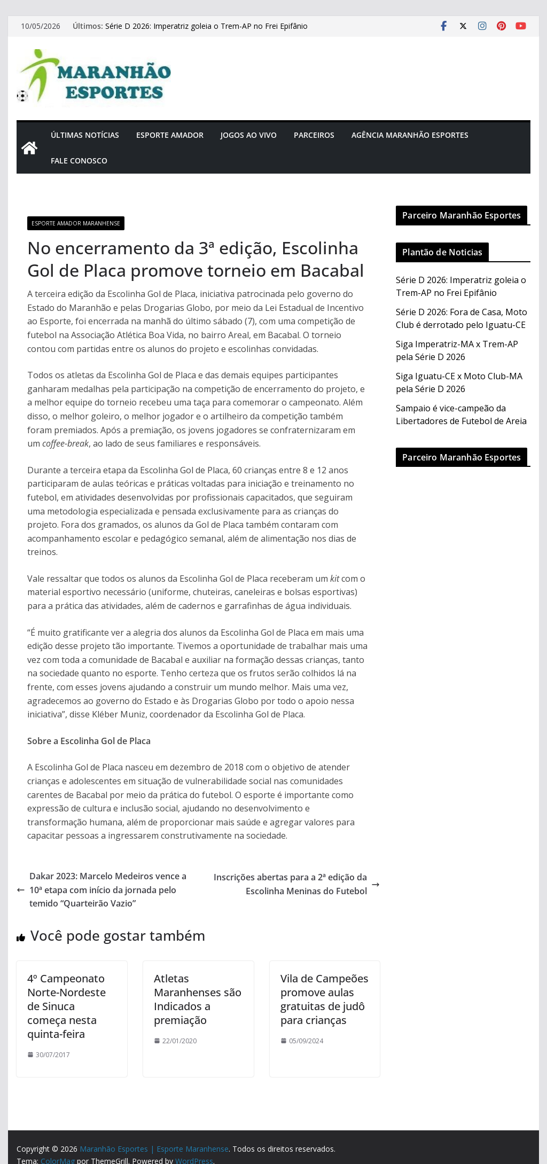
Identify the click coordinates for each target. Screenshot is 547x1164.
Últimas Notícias (85, 135)
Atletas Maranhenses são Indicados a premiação (197, 999)
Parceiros (314, 135)
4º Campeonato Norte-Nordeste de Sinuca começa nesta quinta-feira (66, 1006)
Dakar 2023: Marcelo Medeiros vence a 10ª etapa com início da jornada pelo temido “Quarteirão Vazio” (101, 889)
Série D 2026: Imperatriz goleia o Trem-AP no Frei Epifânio (206, 26)
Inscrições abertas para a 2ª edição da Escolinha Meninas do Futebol (297, 884)
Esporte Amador (170, 135)
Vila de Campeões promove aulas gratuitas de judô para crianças (324, 999)
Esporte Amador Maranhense (76, 223)
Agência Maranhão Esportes (409, 135)
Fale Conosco (79, 160)
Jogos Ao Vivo (249, 135)
